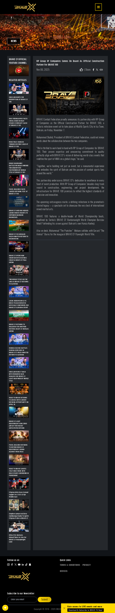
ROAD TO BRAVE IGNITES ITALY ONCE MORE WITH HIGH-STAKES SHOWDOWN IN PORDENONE (19, 472)
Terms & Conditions (70, 564)
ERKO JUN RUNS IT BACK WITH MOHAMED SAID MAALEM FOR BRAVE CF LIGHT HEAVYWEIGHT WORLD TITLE (19, 376)
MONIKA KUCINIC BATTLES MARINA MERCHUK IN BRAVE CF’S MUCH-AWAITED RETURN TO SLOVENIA (18, 351)
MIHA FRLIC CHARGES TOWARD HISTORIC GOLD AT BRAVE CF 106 (18, 144)
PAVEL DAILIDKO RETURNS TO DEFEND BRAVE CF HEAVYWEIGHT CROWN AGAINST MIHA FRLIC (18, 448)
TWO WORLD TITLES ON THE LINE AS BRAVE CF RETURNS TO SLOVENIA (18, 281)
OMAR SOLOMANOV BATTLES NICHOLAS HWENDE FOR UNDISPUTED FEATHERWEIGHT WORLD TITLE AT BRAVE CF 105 (18, 167)
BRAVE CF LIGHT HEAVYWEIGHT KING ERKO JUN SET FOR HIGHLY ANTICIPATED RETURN (18, 424)
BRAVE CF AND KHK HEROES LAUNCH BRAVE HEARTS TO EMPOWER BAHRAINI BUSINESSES (18, 214)
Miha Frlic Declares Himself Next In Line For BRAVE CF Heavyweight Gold (17, 538)
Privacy (87, 564)
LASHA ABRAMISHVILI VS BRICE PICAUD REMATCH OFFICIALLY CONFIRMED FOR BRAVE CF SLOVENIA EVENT (19, 304)
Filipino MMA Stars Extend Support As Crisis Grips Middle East (18, 494)
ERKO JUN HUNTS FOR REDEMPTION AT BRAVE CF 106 (18, 99)
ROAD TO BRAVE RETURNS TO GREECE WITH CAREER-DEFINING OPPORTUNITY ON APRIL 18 (18, 401)
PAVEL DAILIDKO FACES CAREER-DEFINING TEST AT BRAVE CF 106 (18, 191)
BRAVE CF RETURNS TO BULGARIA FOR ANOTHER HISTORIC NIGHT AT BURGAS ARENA (19, 327)
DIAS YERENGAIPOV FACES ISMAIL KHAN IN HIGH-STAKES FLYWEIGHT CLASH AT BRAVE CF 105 (18, 122)
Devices (64, 571)
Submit (44, 599)
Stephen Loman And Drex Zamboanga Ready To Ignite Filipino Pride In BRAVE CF (19, 516)
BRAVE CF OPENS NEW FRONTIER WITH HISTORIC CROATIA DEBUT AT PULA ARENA (18, 259)
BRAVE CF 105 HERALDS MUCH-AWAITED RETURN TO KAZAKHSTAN (18, 236)
